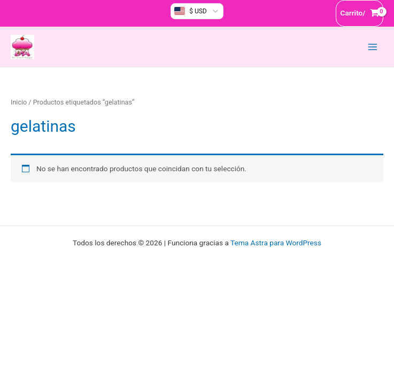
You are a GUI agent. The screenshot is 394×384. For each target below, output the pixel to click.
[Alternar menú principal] (372, 46)
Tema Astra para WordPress (275, 242)
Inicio (19, 102)
